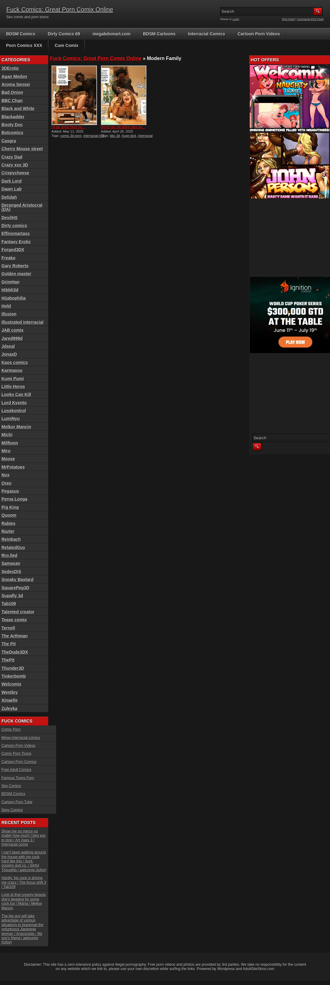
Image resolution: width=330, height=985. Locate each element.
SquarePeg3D (15, 587)
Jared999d (12, 338)
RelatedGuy (13, 547)
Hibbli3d (10, 289)
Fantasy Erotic (16, 241)
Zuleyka (9, 708)
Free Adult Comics (16, 770)
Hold (6, 306)
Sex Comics (11, 786)
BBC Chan (12, 100)
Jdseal (8, 346)
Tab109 (9, 603)
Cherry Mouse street (22, 148)
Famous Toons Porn (18, 778)
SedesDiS (11, 571)
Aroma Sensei (16, 84)
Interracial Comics (206, 33)
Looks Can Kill (16, 394)
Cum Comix (66, 45)
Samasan (11, 563)
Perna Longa (14, 499)
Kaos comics (15, 362)
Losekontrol (14, 410)
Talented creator (18, 611)
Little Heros (13, 386)
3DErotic (10, 68)
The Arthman (15, 635)
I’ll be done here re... (68, 127)
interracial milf (93, 135)
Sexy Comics (12, 810)
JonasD (9, 354)
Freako (9, 257)
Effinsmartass (16, 233)
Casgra (9, 140)
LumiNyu (11, 418)
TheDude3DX (15, 652)
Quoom (9, 515)
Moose (8, 458)
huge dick (129, 135)
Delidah (9, 197)
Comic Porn (11, 729)
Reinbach (11, 539)
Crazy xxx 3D (15, 164)
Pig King (10, 507)
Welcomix (11, 684)
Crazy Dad (12, 157)
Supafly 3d (12, 595)
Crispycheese (15, 172)
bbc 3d (115, 135)
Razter (8, 531)
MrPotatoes (13, 467)
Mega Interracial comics (21, 738)
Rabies (9, 523)
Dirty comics (14, 225)
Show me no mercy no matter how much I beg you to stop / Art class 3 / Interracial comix (24, 838)
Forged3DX (13, 249)
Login (236, 19)
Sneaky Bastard (18, 579)
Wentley (10, 692)
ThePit (8, 660)
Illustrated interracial (23, 322)
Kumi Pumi (13, 378)
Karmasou (12, 370)
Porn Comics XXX (24, 45)
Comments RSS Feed (310, 19)
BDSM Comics (20, 33)
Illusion (9, 314)
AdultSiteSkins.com (258, 969)
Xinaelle (10, 700)
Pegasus (10, 491)
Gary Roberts (15, 265)
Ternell (8, 628)
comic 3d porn (70, 135)
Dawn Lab (12, 189)
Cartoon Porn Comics (19, 762)
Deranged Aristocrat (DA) (22, 207)
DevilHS (10, 217)
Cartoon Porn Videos (259, 33)
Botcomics (12, 132)
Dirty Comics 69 (64, 33)
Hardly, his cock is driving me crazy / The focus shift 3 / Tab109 (24, 882)
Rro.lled (9, 555)
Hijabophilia (14, 298)
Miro (6, 450)
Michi (7, 434)
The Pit (9, 643)
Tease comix (14, 619)
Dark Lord (12, 181)
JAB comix (12, 330)
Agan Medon (14, 76)
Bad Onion (12, 92)
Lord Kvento (14, 402)
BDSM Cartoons (159, 33)
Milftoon (10, 443)
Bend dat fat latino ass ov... (123, 127)
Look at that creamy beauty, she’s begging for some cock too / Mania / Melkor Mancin (24, 901)
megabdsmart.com (112, 33)
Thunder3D (13, 668)
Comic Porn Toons (16, 753)
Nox (5, 475)
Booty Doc (12, 124)
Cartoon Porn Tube (17, 802)
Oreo (7, 483)
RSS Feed (288, 19)
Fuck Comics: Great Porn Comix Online (59, 9)
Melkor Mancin (16, 426)
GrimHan (11, 282)
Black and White (18, 108)
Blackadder (13, 116)
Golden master (16, 273)
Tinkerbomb (14, 676)
